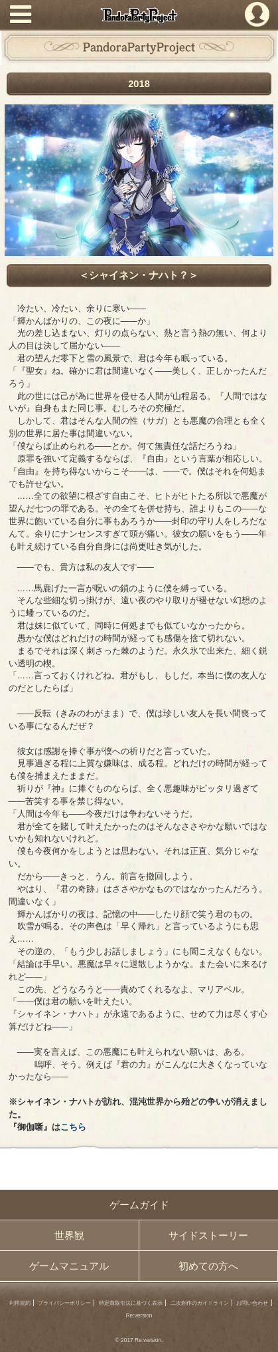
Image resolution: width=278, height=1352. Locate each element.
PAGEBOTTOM (261, 1333)
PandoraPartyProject (139, 15)
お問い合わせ (252, 1302)
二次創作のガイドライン (200, 1302)
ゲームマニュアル (69, 1266)
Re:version (138, 1315)
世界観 (69, 1235)
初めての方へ (208, 1266)
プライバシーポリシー (64, 1302)
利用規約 (20, 1302)
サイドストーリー (208, 1235)
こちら (73, 1127)
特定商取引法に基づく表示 (131, 1302)
